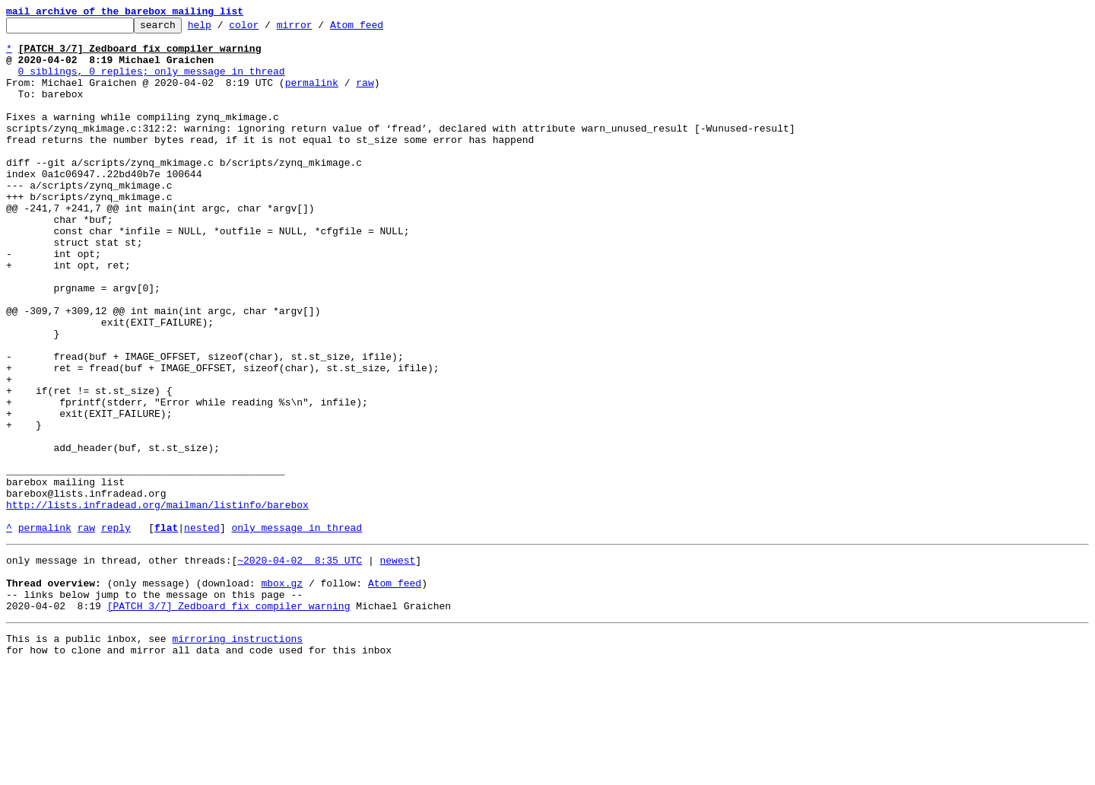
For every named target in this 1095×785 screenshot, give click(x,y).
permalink (311, 96)
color (267, 29)
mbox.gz (282, 692)
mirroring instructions (237, 754)
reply (116, 630)
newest (397, 665)
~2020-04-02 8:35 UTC (299, 665)
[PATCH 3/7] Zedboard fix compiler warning (229, 719)
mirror (318, 29)
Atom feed (380, 29)
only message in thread (296, 630)
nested (202, 630)
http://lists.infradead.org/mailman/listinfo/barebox (157, 602)
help (223, 29)
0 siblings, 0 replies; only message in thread (151, 82)
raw (364, 96)
